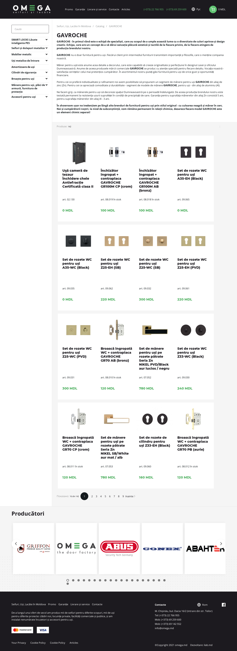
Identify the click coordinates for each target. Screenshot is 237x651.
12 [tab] (127, 580)
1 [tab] (68, 580)
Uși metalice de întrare (25, 60)
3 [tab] (78, 580)
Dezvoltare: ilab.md (201, 645)
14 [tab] (137, 580)
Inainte (130, 496)
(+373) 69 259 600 (176, 9)
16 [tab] (148, 580)
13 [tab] (132, 580)
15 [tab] (143, 580)
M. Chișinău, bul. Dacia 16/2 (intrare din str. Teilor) (183, 611)
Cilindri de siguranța (23, 72)
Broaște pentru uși (22, 78)
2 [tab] (73, 580)
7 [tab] (100, 580)
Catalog (100, 26)
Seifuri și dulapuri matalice (28, 48)
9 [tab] (111, 580)
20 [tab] (68, 584)
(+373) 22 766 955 (154, 9)
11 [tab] (121, 580)
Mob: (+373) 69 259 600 (168, 619)
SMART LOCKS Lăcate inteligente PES (24, 40)
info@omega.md (164, 628)
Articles (126, 9)
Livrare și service (97, 9)
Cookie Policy (38, 642)
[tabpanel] (33, 548)
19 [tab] (164, 580)
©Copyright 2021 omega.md (171, 645)
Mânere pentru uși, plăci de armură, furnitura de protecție (28, 85)
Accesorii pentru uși (23, 96)
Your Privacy (18, 642)
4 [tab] (84, 580)
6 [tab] (95, 580)
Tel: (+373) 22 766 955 (167, 615)
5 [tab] (89, 580)
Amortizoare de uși (23, 67)
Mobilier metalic (21, 54)
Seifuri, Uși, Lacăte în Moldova (74, 26)
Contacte (114, 9)
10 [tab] (116, 580)
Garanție (80, 9)
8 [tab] (105, 580)
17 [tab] (154, 580)
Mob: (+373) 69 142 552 (168, 624)
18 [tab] (159, 580)
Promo (69, 9)
